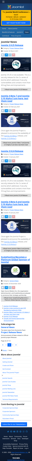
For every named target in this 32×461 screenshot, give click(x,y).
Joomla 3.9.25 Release (12, 45)
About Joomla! (12, 29)
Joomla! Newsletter (8, 392)
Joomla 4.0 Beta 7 (10, 136)
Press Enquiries (16, 36)
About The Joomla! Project (10, 372)
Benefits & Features (8, 32)
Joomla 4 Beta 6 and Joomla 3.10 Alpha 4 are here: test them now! (15, 204)
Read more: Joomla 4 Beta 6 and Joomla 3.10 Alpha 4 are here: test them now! (16, 250)
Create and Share (7, 365)
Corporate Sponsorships (10, 408)
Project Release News (16, 48)
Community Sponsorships (10, 415)
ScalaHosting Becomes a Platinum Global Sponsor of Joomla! (15, 260)
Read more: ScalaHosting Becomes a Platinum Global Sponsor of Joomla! (16, 299)
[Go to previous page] (6, 345)
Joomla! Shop (6, 385)
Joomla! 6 (20, 32)
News (27, 32)
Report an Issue (18, 448)
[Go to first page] (3, 345)
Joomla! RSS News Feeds (10, 396)
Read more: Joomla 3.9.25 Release (16, 89)
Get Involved (6, 369)
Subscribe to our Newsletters (14, 424)
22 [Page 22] (9, 345)
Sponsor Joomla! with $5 (20, 446)
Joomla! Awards (7, 378)
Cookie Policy (7, 446)
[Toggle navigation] (3, 1)
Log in (26, 448)
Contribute (5, 36)
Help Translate (7, 448)
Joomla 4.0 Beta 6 (10, 241)
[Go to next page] (12, 345)
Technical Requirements (10, 399)
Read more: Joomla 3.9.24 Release (16, 195)
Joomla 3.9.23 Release (11, 306)
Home (4, 29)
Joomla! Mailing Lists (9, 389)
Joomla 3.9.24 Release (12, 151)
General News (14, 281)
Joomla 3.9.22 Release (11, 316)
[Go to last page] (16, 345)
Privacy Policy (23, 444)
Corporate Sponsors (8, 411)
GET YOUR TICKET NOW (16, 23)
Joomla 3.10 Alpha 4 (8, 244)
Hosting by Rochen (16, 460)
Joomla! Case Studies (9, 382)
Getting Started (7, 362)
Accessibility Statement (10, 444)
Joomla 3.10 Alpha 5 (8, 138)
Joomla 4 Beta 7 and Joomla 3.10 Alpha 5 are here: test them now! (15, 98)
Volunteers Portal (8, 418)
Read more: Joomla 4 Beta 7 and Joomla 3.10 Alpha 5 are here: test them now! (16, 144)
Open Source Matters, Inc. (19, 452)
